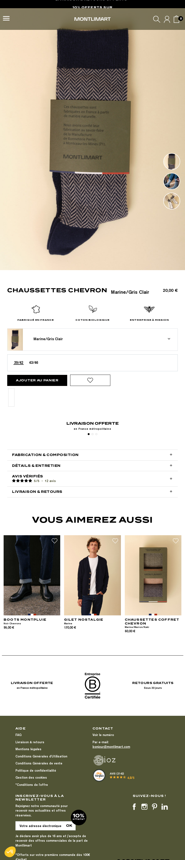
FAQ (18, 735)
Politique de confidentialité (35, 770)
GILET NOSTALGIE (83, 619)
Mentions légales (28, 749)
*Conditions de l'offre (31, 785)
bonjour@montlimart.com (111, 747)
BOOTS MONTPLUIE (25, 619)
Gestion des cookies (31, 777)
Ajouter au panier (37, 380)
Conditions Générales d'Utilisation (41, 756)
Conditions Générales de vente (38, 763)
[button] (10, 852)
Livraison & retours (29, 742)
